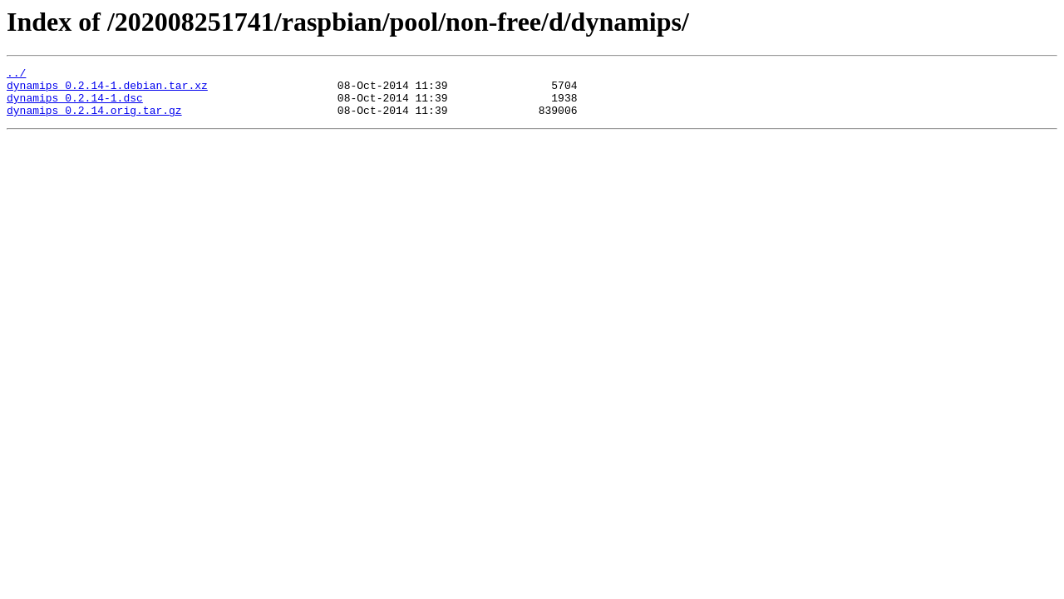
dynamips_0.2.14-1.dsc (75, 104)
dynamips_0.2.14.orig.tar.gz (94, 119)
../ (16, 74)
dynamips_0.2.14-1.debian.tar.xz (107, 89)
